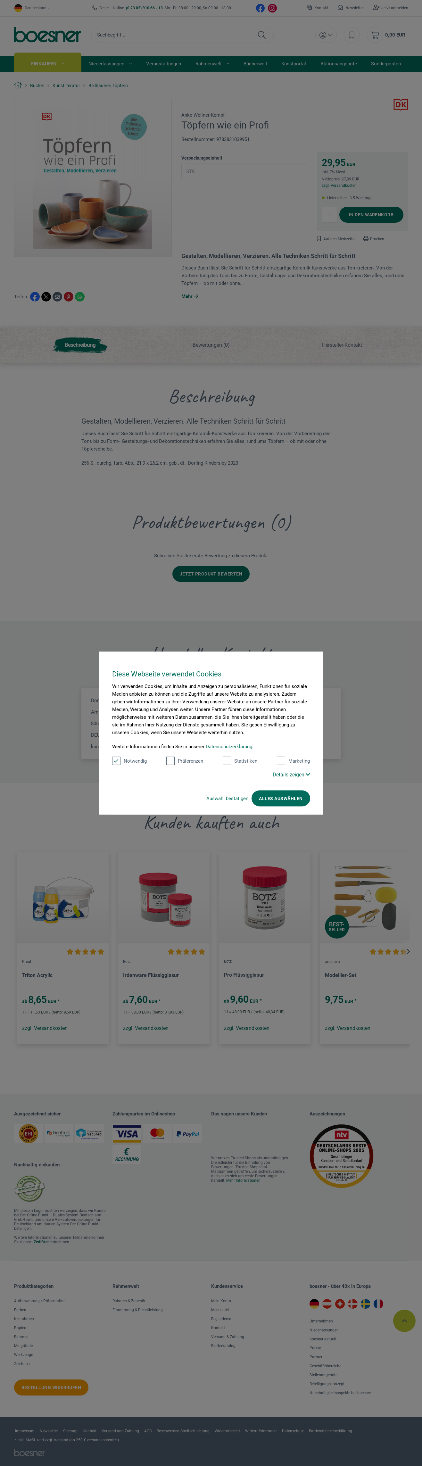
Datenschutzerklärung (229, 746)
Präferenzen (184, 761)
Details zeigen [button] (291, 774)
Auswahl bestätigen (227, 798)
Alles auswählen (280, 798)
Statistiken (240, 761)
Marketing (293, 761)
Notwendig (129, 761)
